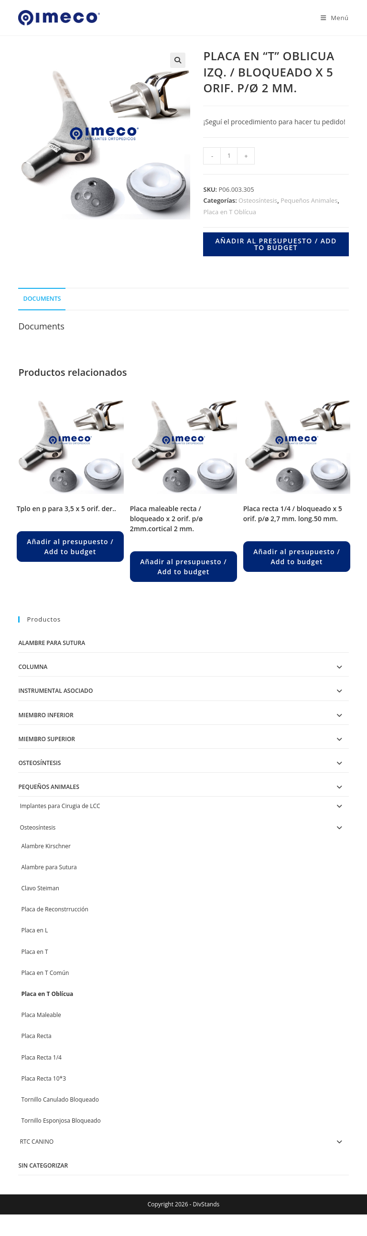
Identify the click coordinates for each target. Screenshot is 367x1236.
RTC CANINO (37, 1142)
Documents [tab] (42, 299)
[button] (177, 60)
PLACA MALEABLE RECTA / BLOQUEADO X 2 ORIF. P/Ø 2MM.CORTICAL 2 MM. (166, 518)
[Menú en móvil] (331, 17)
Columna (32, 667)
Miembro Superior (46, 739)
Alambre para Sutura (51, 643)
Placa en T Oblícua (229, 212)
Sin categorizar (43, 1165)
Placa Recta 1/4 (41, 1057)
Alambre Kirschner (46, 846)
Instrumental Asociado (55, 691)
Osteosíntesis (257, 200)
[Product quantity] (228, 155)
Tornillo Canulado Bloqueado (60, 1099)
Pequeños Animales (309, 200)
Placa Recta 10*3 (43, 1078)
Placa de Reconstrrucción (54, 909)
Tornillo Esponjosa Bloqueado (60, 1120)
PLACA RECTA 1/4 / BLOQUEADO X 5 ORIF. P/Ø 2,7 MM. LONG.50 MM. (292, 513)
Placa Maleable (41, 1015)
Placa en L (34, 930)
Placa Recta (36, 1036)
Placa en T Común (45, 973)
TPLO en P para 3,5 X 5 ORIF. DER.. (66, 508)
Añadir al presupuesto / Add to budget (275, 244)
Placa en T (34, 952)
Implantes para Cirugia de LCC (60, 806)
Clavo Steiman (40, 888)
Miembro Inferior (45, 715)
